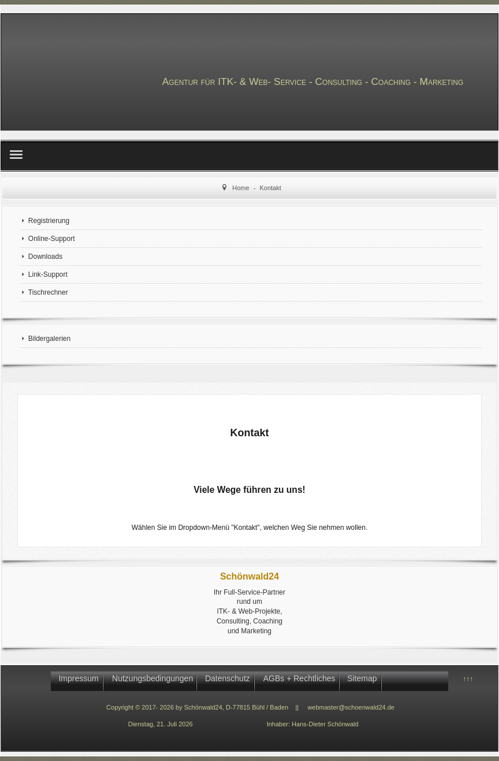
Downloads (45, 257)
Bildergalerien (49, 339)
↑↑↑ (468, 679)
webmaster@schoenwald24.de (350, 707)
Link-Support (48, 274)
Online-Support (51, 239)
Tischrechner (48, 292)
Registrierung (48, 221)
